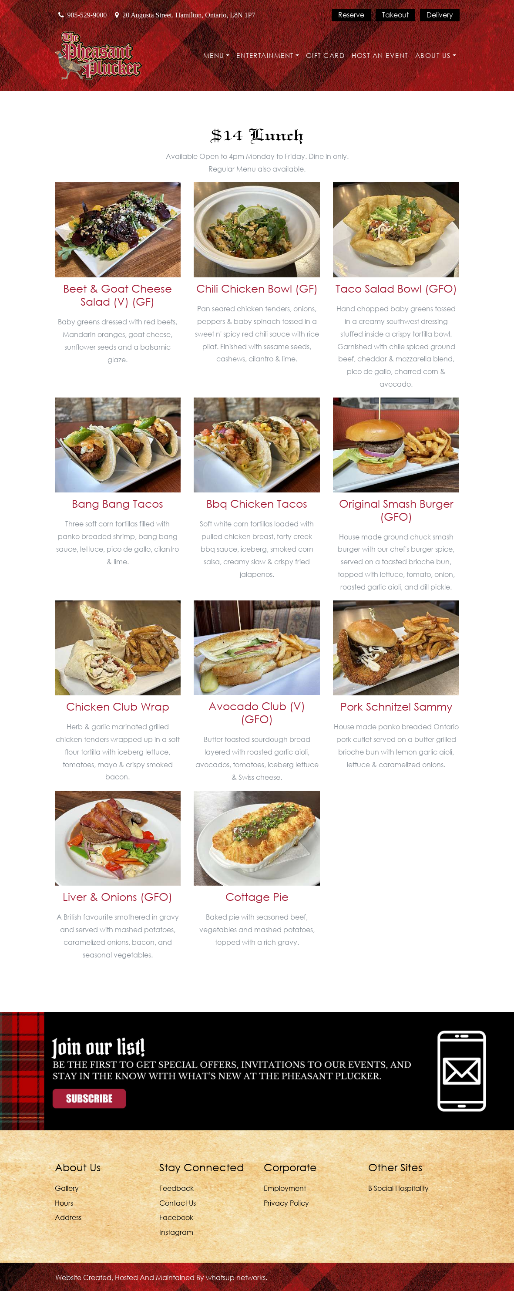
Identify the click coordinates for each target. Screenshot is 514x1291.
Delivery (440, 14)
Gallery (67, 1188)
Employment (285, 1188)
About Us (433, 55)
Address (68, 1217)
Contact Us (177, 1202)
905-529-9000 (82, 15)
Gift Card (325, 55)
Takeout (395, 14)
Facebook (176, 1217)
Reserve (351, 14)
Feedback (176, 1188)
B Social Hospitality (398, 1188)
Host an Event (380, 55)
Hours (64, 1202)
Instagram (176, 1232)
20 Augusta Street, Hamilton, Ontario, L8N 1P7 (185, 15)
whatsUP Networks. (236, 1277)
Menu (214, 55)
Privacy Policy (286, 1202)
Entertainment (265, 55)
